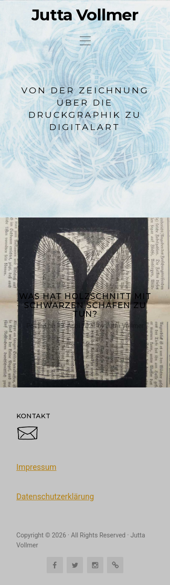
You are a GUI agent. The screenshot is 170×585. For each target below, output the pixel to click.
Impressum (36, 467)
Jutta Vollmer (85, 14)
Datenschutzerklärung (55, 496)
